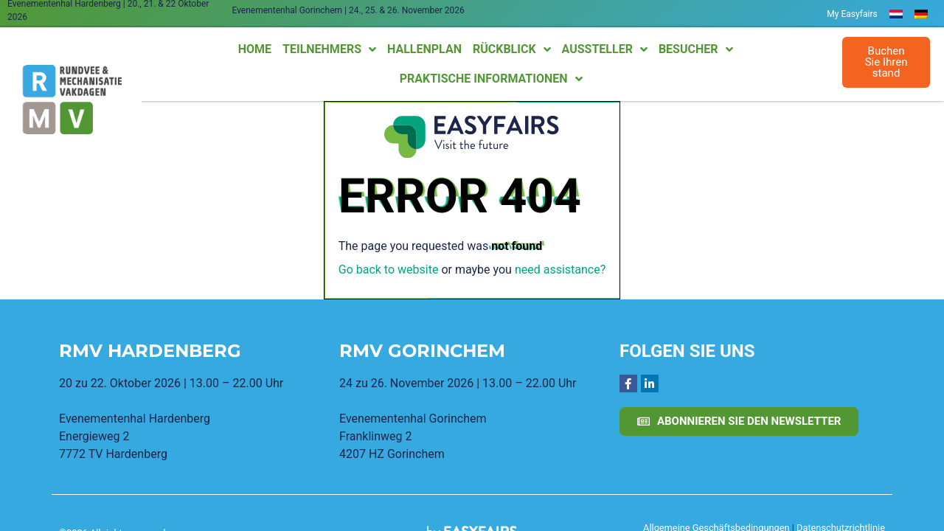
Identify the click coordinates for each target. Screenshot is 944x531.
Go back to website (389, 270)
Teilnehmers (329, 49)
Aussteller (605, 49)
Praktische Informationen (491, 79)
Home (254, 49)
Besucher (696, 49)
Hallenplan (424, 49)
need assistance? (560, 270)
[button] (886, 62)
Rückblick (512, 49)
